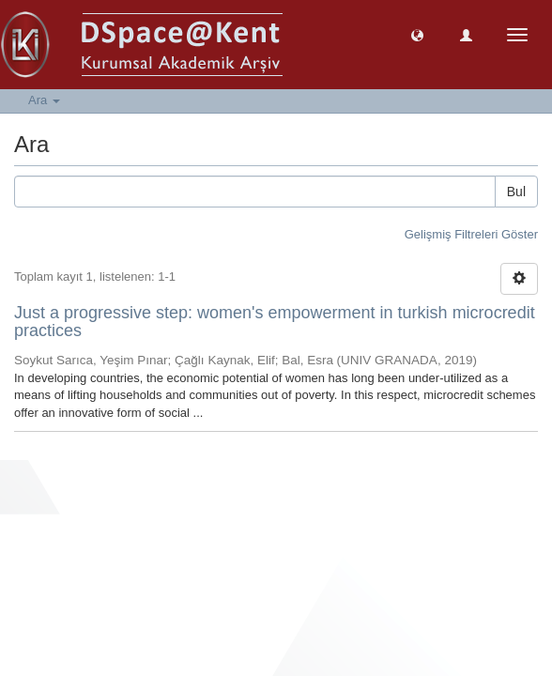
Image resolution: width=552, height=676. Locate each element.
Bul (516, 191)
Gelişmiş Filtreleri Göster (471, 234)
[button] (417, 34)
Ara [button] (44, 100)
